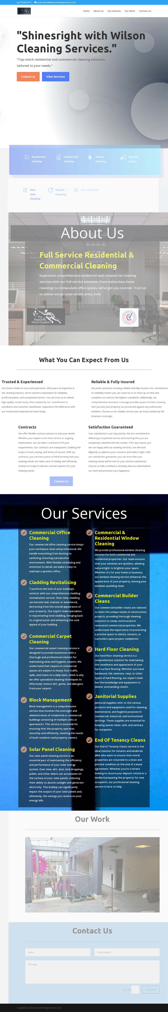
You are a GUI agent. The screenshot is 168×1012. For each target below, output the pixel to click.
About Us (99, 11)
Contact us (28, 76)
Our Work (130, 11)
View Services (55, 76)
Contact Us (145, 11)
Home (86, 11)
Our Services (114, 11)
